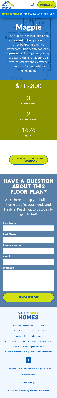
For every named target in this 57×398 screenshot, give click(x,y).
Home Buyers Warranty (42, 341)
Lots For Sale (29, 331)
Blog (26, 336)
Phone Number (12, 245)
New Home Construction (22, 325)
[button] (25, 4)
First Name (10, 223)
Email (6, 256)
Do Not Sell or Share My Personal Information (28, 390)
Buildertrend (35, 336)
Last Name (9, 234)
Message (8, 268)
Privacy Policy (28, 374)
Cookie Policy (28, 382)
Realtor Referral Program (41, 351)
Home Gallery (43, 331)
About (18, 336)
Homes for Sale (14, 331)
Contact (16, 346)
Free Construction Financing (16, 341)
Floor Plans (40, 325)
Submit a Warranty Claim (16, 351)
